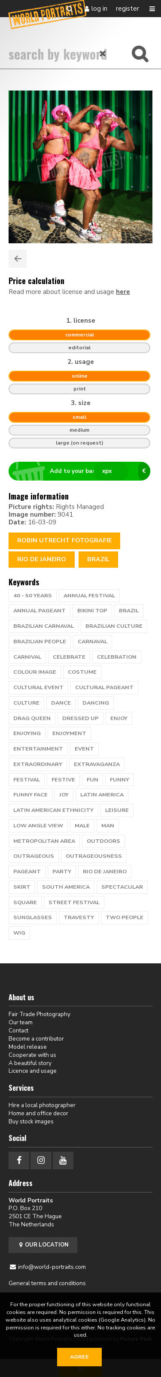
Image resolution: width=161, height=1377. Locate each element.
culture (26, 703)
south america (66, 887)
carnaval (92, 641)
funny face (30, 795)
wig (19, 933)
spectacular (122, 887)
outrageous (33, 856)
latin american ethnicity (53, 810)
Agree (79, 1357)
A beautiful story (30, 1063)
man (107, 825)
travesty (79, 917)
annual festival (89, 595)
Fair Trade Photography (39, 1014)
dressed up (80, 718)
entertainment (38, 749)
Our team (21, 1022)
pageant (27, 871)
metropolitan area (44, 841)
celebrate (69, 657)
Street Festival (74, 902)
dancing (95, 703)
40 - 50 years (32, 595)
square (25, 902)
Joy (64, 795)
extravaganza (97, 764)
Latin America (102, 795)
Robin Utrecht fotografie (64, 540)
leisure (117, 810)
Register (127, 8)
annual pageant (39, 610)
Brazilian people (39, 641)
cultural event (38, 687)
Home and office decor (38, 1113)
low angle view (38, 825)
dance (61, 703)
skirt (21, 887)
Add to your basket (83, 471)
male (82, 825)
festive (63, 780)
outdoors (103, 841)
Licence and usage (33, 1071)
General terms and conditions (47, 1283)
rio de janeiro (105, 871)
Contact (18, 1030)
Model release (28, 1047)
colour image (34, 672)
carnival (27, 657)
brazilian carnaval (43, 626)
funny (119, 780)
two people (124, 917)
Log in (99, 8)
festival (26, 780)
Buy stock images (31, 1121)
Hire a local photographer (42, 1105)
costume (82, 672)
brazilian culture (114, 626)
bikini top (92, 610)
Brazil (98, 559)
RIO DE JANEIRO (41, 559)
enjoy (119, 718)
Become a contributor (36, 1039)
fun (92, 780)
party (61, 871)
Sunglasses (32, 917)
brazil (129, 610)
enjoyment (69, 733)
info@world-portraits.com (52, 1267)
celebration (117, 657)
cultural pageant (104, 687)
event (84, 749)
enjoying (27, 733)
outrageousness (94, 856)
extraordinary (37, 764)
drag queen (32, 718)
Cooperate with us (32, 1055)
